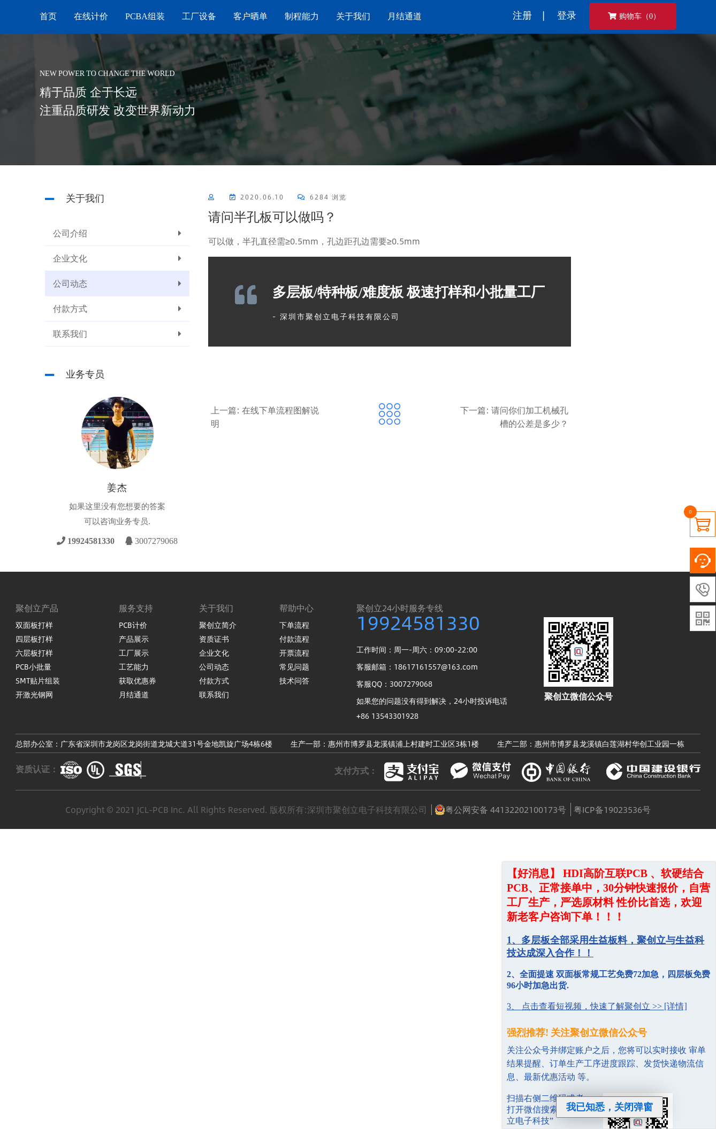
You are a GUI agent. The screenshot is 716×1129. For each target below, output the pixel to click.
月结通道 (404, 16)
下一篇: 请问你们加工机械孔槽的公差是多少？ (514, 416)
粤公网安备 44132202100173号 (500, 809)
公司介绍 (117, 233)
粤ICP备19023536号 (612, 809)
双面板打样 (34, 625)
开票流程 (294, 652)
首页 (48, 16)
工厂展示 (134, 652)
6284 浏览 (322, 197)
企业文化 (117, 258)
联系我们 (117, 333)
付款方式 (117, 308)
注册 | (528, 14)
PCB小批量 (33, 666)
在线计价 (91, 16)
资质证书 (214, 638)
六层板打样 (34, 652)
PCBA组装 (145, 16)
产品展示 (134, 638)
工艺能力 (134, 666)
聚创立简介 (218, 625)
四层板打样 (34, 638)
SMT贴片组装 (38, 680)
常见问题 (294, 666)
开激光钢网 (34, 694)
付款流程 (294, 638)
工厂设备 (199, 16)
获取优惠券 (137, 680)
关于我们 (353, 16)
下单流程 (294, 625)
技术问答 (294, 680)
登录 (566, 14)
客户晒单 (250, 16)
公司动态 (117, 283)
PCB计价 (133, 625)
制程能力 (302, 16)
